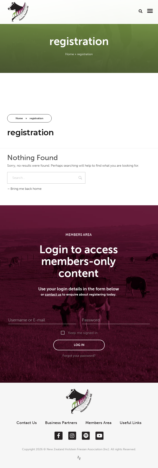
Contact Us (26, 422)
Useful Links (131, 422)
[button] (140, 11)
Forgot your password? (79, 356)
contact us (53, 294)
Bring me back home (24, 189)
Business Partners (61, 422)
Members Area (98, 422)
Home (69, 54)
